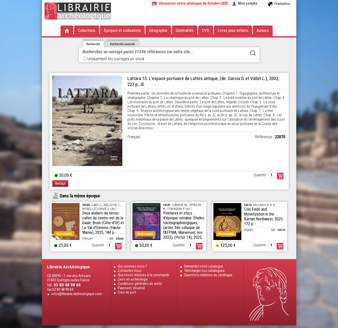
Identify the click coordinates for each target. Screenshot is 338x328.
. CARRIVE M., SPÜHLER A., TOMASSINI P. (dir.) (182, 207)
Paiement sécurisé (131, 288)
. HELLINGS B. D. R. (260, 205)
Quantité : (260, 175)
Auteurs (263, 30)
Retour (60, 183)
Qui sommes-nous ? (132, 266)
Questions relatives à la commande (143, 275)
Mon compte (247, 3)
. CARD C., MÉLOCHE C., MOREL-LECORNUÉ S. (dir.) (101, 207)
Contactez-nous (130, 271)
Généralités (185, 30)
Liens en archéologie (133, 279)
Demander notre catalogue (203, 266)
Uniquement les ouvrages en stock (113, 58)
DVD (205, 30)
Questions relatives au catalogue (208, 275)
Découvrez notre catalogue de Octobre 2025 (193, 3)
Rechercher (253, 53)
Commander (280, 176)
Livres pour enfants (233, 30)
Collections (86, 30)
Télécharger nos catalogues (204, 271)
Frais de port (127, 292)
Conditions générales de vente (140, 284)
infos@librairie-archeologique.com (76, 294)
